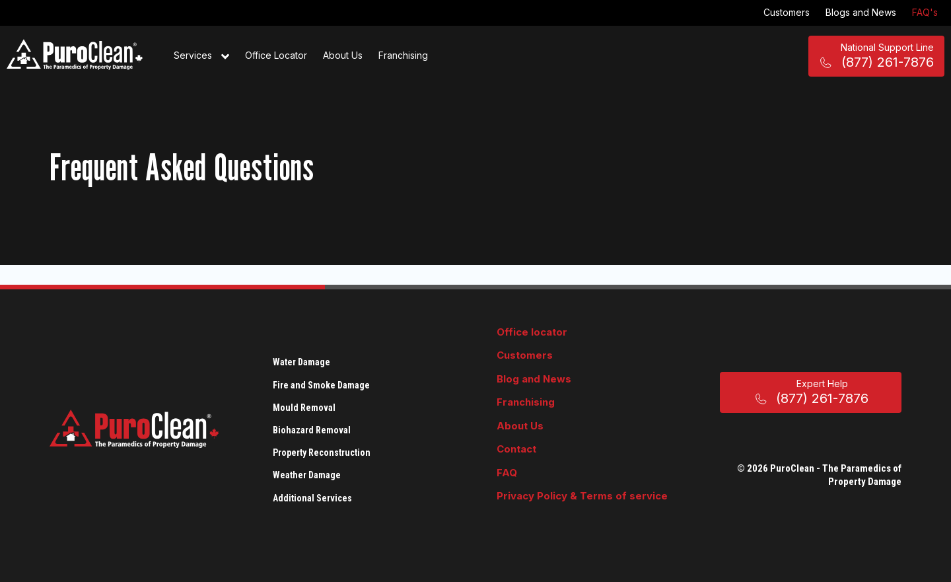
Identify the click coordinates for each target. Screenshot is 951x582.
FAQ (507, 472)
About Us (343, 55)
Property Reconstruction (321, 452)
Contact (516, 449)
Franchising (403, 55)
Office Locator (276, 55)
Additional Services (312, 498)
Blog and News (534, 379)
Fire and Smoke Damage (321, 385)
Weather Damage (307, 475)
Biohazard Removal (312, 430)
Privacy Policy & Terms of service (582, 496)
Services (201, 56)
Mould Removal (304, 407)
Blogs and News (861, 12)
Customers (786, 12)
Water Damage (301, 362)
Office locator (532, 332)
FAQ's (925, 12)
